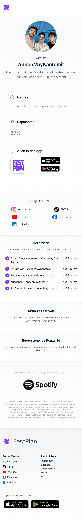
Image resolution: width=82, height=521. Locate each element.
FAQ (43, 476)
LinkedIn (9, 482)
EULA (44, 472)
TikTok (8, 467)
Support (45, 464)
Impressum (47, 460)
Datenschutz (48, 468)
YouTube (10, 472)
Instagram (10, 461)
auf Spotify (70, 258)
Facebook (10, 477)
